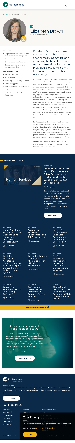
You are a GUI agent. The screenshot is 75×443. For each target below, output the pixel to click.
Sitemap (45, 439)
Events (27, 422)
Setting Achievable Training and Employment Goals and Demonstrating (60, 263)
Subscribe (11, 401)
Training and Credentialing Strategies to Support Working (36, 292)
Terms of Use (67, 439)
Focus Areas (8, 419)
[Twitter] (5, 408)
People (26, 425)
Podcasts (45, 431)
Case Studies (46, 419)
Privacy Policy (56, 439)
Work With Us (25, 359)
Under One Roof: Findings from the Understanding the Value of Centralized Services (12, 236)
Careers (27, 416)
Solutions (8, 428)
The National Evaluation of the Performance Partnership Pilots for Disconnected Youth (62, 293)
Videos (44, 434)
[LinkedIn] (12, 408)
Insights (7, 422)
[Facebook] (8, 408)
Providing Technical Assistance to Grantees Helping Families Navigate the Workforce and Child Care (12, 264)
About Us (7, 416)
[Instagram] (16, 408)
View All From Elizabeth (37, 307)
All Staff (6, 15)
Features (44, 428)
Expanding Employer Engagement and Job (37, 233)
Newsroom (8, 425)
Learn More (53, 215)
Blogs (43, 416)
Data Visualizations (49, 422)
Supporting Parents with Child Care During (12, 290)
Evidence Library (48, 425)
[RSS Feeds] (20, 408)
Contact (27, 419)
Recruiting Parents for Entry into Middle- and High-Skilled (37, 261)
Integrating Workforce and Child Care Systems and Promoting (60, 236)
